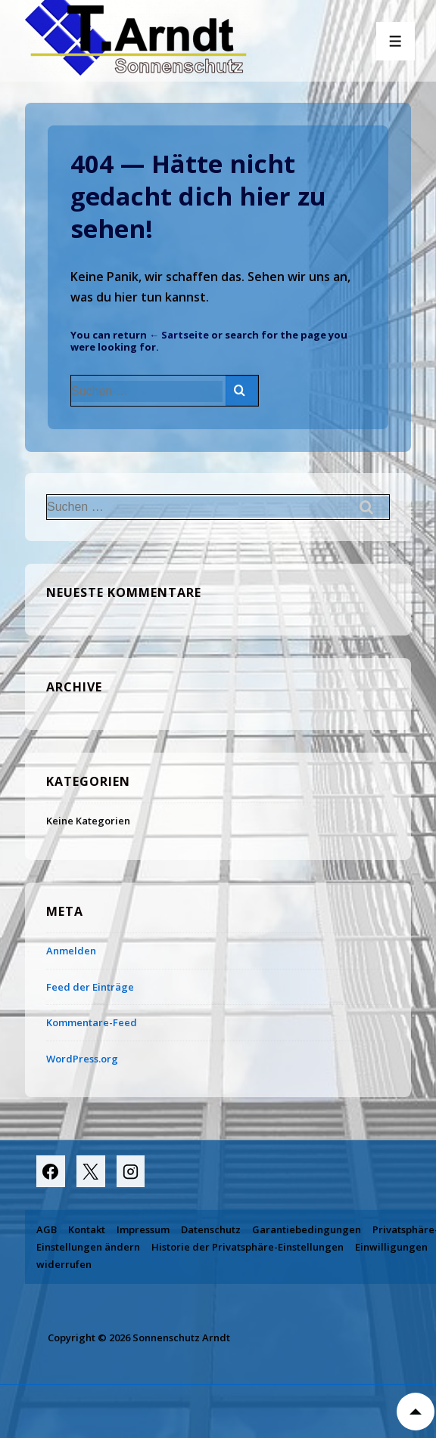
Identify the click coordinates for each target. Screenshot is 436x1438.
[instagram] (131, 1171)
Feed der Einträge (90, 987)
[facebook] (50, 1171)
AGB (46, 1229)
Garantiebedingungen (306, 1229)
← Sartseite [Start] (179, 335)
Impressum (143, 1229)
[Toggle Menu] (395, 41)
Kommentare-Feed (91, 1022)
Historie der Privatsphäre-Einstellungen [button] (247, 1247)
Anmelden (71, 950)
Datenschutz (211, 1229)
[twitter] (90, 1171)
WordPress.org (82, 1058)
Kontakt (86, 1229)
